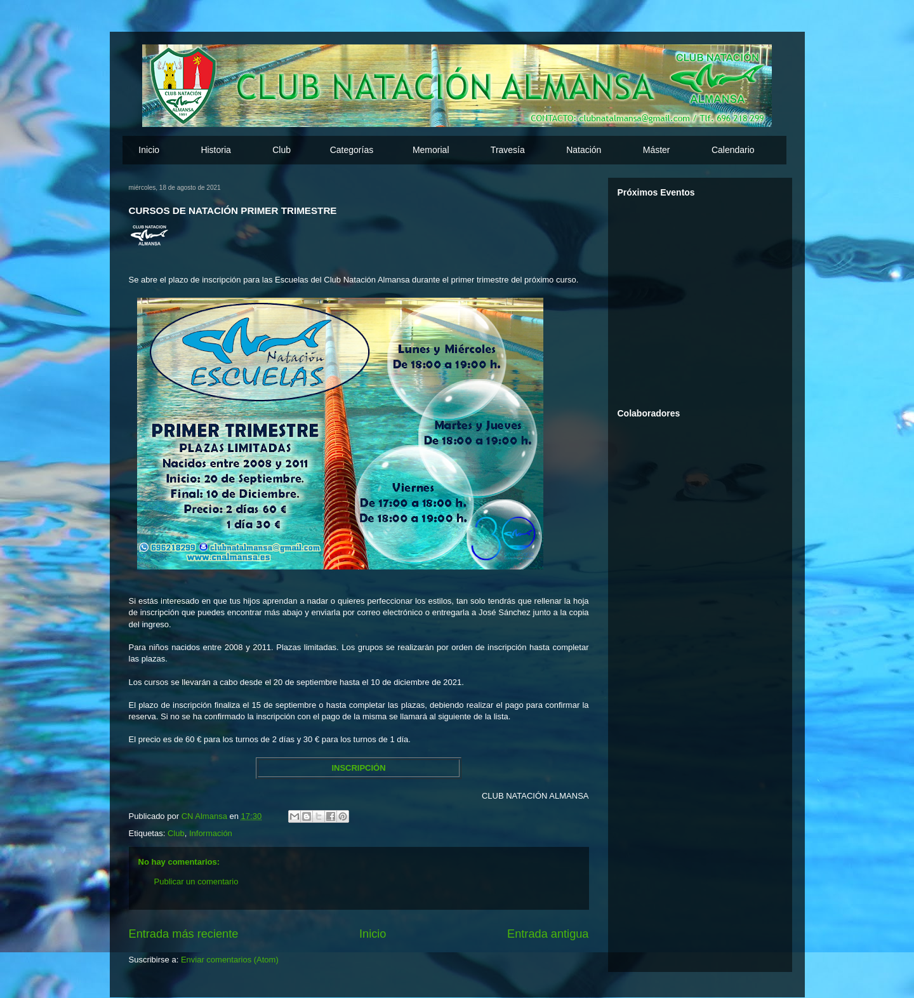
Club (176, 833)
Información (210, 833)
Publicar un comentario (196, 881)
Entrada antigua (547, 934)
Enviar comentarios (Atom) (230, 959)
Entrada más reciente (184, 934)
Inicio (148, 150)
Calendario (733, 150)
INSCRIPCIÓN (358, 768)
